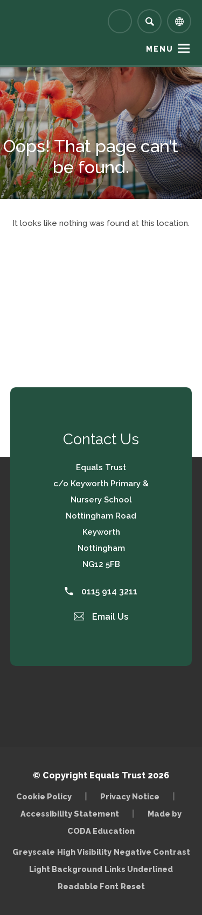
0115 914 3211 (101, 591)
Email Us (101, 617)
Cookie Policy (44, 796)
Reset (133, 886)
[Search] (149, 21)
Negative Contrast (152, 851)
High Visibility (84, 851)
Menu (159, 49)
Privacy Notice (129, 796)
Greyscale (33, 851)
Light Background (65, 869)
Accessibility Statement (69, 813)
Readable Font (88, 886)
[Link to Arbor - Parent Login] (120, 21)
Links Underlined (139, 869)
